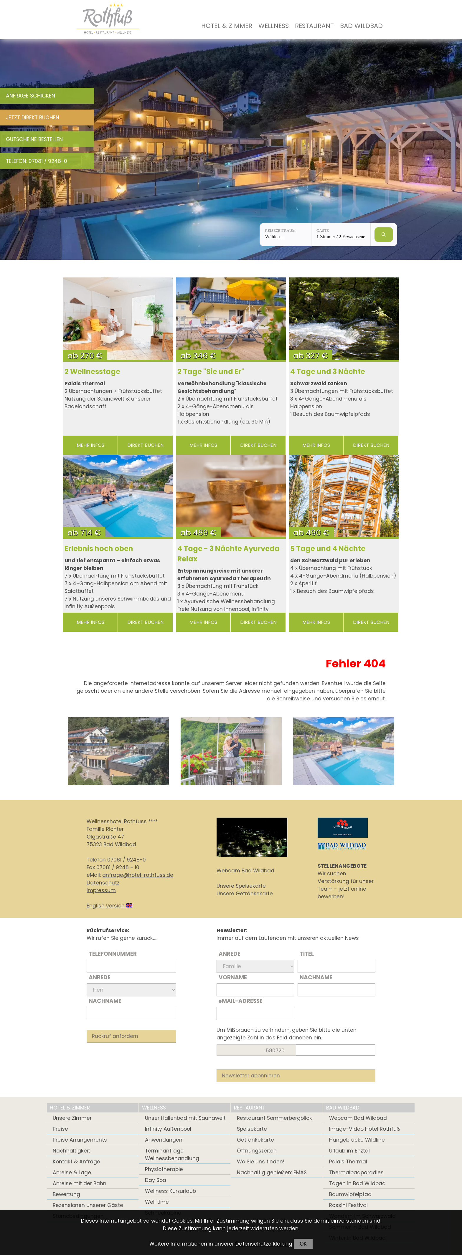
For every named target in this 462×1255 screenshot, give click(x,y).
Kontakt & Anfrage (76, 1161)
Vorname (233, 977)
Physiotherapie (164, 1169)
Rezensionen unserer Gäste (88, 1205)
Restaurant (314, 26)
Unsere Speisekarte (241, 885)
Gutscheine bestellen (34, 139)
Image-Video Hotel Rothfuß (364, 1128)
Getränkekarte (255, 1139)
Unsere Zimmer (72, 1118)
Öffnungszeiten (257, 1150)
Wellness (273, 26)
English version (109, 905)
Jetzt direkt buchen (32, 117)
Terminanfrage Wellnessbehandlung (172, 1154)
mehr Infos (90, 445)
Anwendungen (163, 1139)
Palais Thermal (348, 1161)
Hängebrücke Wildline (357, 1139)
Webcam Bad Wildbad (245, 870)
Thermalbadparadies (356, 1172)
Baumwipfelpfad (350, 1194)
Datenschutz (103, 882)
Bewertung (66, 1194)
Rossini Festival (348, 1205)
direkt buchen (145, 445)
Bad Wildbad (361, 26)
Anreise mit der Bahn (79, 1183)
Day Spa (155, 1180)
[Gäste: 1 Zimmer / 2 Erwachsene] (340, 234)
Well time (157, 1202)
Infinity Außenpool (168, 1128)
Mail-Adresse (241, 1001)
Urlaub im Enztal (349, 1150)
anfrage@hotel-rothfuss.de (137, 875)
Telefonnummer (113, 954)
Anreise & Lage (72, 1172)
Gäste (322, 230)
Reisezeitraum (280, 230)
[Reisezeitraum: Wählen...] (285, 234)
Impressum (101, 890)
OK (303, 1243)
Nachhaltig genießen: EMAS (272, 1172)
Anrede (99, 977)
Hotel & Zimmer (226, 26)
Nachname (105, 1001)
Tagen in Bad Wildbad (357, 1183)
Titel (307, 954)
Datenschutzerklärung (263, 1243)
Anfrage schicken (30, 95)
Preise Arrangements (80, 1139)
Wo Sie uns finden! (260, 1161)
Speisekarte (252, 1128)
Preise (60, 1128)
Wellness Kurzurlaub (170, 1191)
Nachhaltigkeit (71, 1150)
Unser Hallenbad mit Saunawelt (185, 1118)
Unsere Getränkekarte (245, 893)
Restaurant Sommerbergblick (274, 1118)
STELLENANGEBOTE (342, 865)
